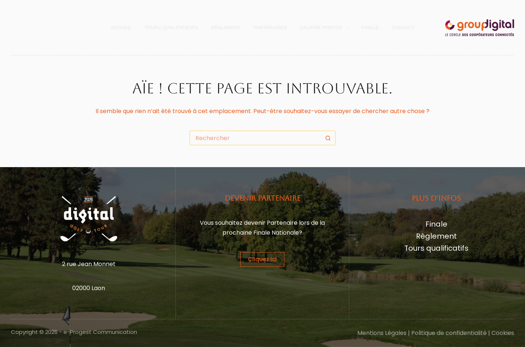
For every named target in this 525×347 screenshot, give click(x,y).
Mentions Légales (382, 333)
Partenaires (270, 27)
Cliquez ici (262, 259)
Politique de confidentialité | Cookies (462, 333)
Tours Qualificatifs (171, 27)
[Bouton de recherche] (328, 138)
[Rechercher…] (255, 138)
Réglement (226, 27)
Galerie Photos (326, 27)
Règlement (436, 236)
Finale (370, 27)
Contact (403, 27)
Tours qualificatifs (436, 248)
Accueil (121, 27)
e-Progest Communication (100, 332)
